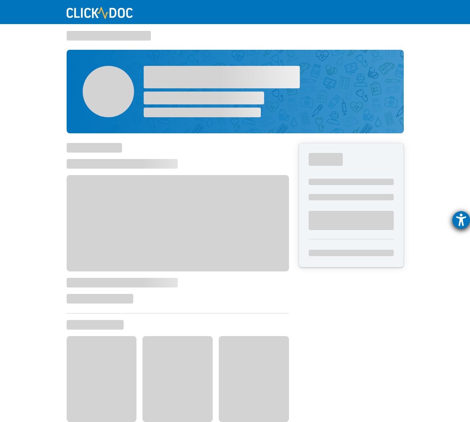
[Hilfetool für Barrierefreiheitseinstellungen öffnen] (461, 220)
